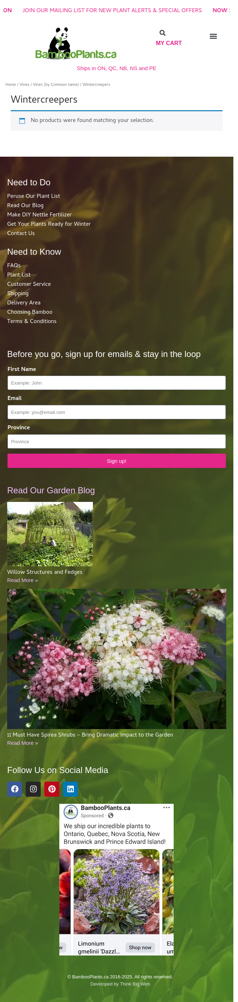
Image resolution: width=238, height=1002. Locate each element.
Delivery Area (23, 303)
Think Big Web (135, 984)
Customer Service (29, 284)
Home (10, 85)
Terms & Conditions (31, 322)
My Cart (169, 43)
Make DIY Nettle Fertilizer (39, 215)
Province (19, 428)
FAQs (14, 266)
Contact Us (21, 234)
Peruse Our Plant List (33, 196)
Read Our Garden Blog (51, 490)
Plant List (18, 275)
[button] (162, 33)
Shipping (18, 294)
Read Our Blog (25, 206)
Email (15, 399)
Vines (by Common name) (56, 85)
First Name (22, 370)
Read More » (22, 580)
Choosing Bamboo (30, 312)
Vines (24, 85)
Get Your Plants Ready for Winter (49, 224)
